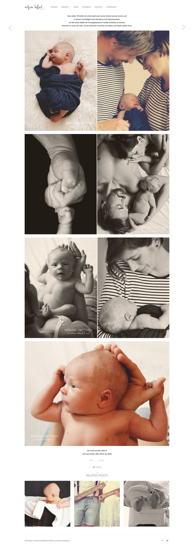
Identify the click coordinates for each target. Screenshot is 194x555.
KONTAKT (99, 7)
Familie (101, 460)
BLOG (76, 7)
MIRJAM (54, 7)
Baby (91, 460)
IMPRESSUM (111, 7)
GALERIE (65, 6)
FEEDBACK (86, 7)
